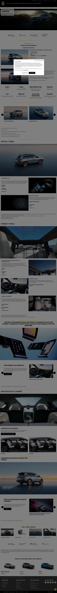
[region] (29, 67)
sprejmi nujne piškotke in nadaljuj (39, 60)
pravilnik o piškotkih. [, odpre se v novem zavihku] (25, 70)
